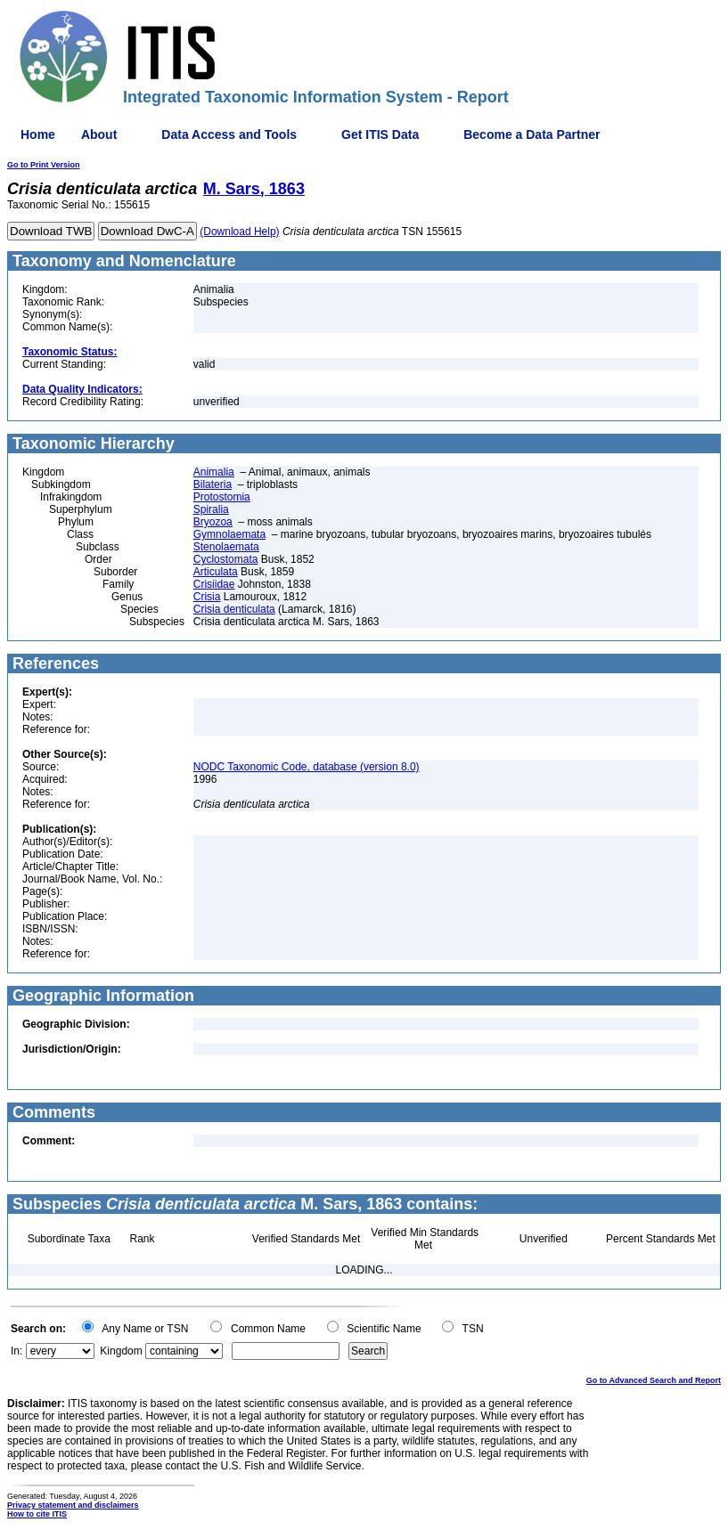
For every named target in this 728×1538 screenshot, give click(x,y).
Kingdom (121, 1351)
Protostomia (221, 497)
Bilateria (212, 484)
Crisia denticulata (234, 609)
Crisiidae (214, 584)
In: (16, 1351)
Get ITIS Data (380, 134)
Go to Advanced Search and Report (653, 1380)
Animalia (213, 472)
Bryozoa (213, 522)
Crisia (207, 596)
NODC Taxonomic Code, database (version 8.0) (306, 767)
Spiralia (211, 509)
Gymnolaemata (229, 534)
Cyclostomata (225, 559)
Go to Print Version (43, 164)
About (99, 134)
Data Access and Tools (229, 134)
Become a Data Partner (531, 134)
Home (37, 134)
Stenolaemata (226, 547)
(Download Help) (239, 231)
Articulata (215, 572)
